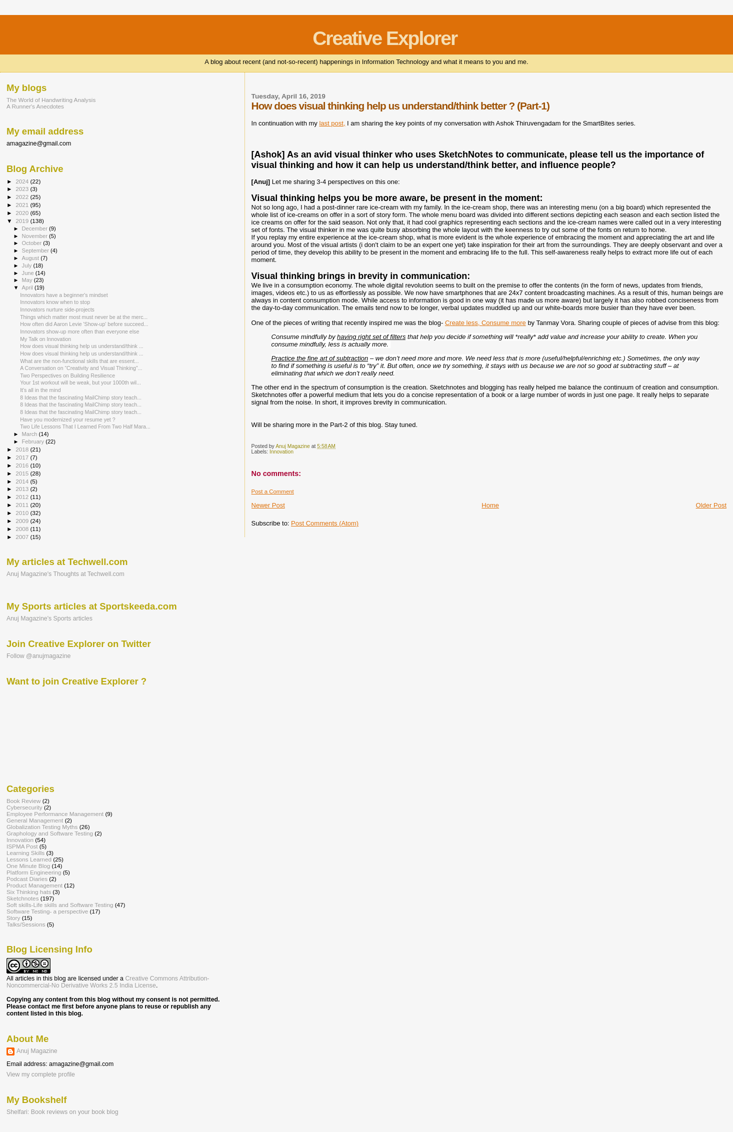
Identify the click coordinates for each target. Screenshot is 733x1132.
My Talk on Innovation (45, 339)
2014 (23, 481)
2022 (23, 197)
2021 (23, 205)
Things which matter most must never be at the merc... (84, 317)
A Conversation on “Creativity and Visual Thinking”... (81, 368)
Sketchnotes (22, 898)
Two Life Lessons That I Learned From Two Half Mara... (85, 427)
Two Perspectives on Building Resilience (67, 375)
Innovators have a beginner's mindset (64, 295)
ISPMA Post (22, 846)
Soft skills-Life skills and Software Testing (59, 905)
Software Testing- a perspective (47, 911)
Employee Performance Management (55, 813)
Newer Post (268, 505)
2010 (23, 513)
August (31, 258)
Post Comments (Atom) (324, 523)
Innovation (282, 451)
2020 (23, 213)
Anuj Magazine (37, 1051)
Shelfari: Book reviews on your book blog (62, 1112)
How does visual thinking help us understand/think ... (81, 346)
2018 (23, 449)
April (28, 287)
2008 (23, 529)
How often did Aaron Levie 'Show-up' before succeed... (84, 324)
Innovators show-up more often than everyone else (79, 331)
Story (13, 917)
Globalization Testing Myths (42, 827)
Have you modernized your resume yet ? (68, 419)
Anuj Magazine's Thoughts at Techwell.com (65, 574)
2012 (23, 497)
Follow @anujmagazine (38, 656)
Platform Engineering (33, 872)
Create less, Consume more (485, 322)
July (28, 265)
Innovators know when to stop (55, 302)
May (28, 280)
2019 (23, 221)
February (34, 441)
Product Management (34, 885)
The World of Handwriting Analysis (51, 99)
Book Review (23, 801)
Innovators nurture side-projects (57, 309)
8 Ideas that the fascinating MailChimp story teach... (81, 397)
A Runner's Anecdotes (35, 106)
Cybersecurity (24, 807)
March (30, 434)
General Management (34, 820)
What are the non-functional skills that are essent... (79, 361)
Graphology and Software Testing (49, 833)
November (35, 236)
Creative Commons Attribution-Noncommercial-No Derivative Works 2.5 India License (107, 982)
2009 (23, 521)
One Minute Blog (28, 865)
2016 (23, 465)
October (33, 243)
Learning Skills (25, 853)
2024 (23, 181)
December (35, 229)
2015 (23, 473)
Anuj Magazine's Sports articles (49, 618)
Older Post (711, 505)
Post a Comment (273, 491)
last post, (332, 123)
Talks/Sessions (26, 924)
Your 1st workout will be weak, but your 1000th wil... (80, 383)
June (29, 273)
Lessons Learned (29, 859)
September (36, 251)
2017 (23, 457)
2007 (23, 537)
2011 (23, 505)
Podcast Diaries (27, 879)
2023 (23, 189)
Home (490, 505)
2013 (23, 489)
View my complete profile (40, 1074)
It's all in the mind (40, 390)
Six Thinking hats (28, 891)
